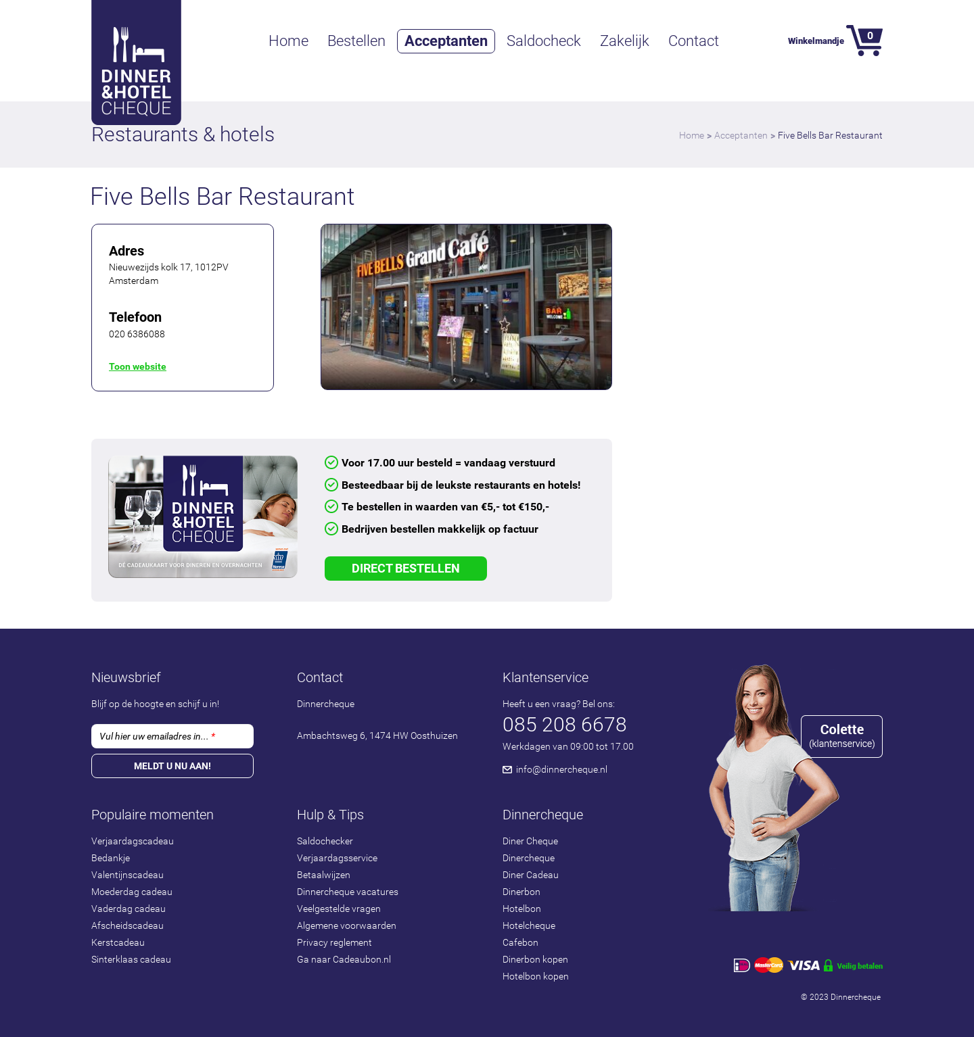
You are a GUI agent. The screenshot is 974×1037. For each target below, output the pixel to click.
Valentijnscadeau (127, 874)
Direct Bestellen (406, 568)
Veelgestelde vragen (339, 908)
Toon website (137, 366)
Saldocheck (544, 40)
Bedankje (110, 857)
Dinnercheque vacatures (347, 891)
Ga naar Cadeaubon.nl (344, 959)
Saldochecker (325, 841)
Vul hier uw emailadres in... (157, 736)
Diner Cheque (530, 841)
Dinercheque (529, 857)
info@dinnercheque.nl (561, 769)
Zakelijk (624, 40)
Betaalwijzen (323, 874)
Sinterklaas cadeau (131, 959)
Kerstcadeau (118, 942)
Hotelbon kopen (536, 976)
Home (288, 40)
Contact (693, 40)
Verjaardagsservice (337, 857)
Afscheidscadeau (127, 925)
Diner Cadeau (531, 874)
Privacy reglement (334, 942)
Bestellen (356, 40)
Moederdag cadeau (131, 891)
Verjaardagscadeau (132, 841)
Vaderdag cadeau (128, 908)
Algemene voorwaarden (346, 925)
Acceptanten (446, 40)
